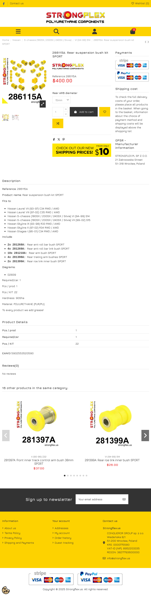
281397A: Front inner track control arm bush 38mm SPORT (38, 461)
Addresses (61, 528)
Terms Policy (12, 533)
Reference (58, 76)
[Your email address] (98, 499)
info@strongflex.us (118, 558)
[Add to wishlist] (104, 112)
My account (62, 533)
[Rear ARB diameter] (61, 99)
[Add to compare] (57, 123)
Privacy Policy (13, 537)
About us (10, 528)
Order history (63, 537)
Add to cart (84, 111)
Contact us (17, 3)
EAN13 (6, 353)
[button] (64, 475)
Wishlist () (140, 3)
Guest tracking (64, 542)
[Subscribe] (124, 499)
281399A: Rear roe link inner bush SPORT (112, 460)
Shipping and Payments (19, 542)
